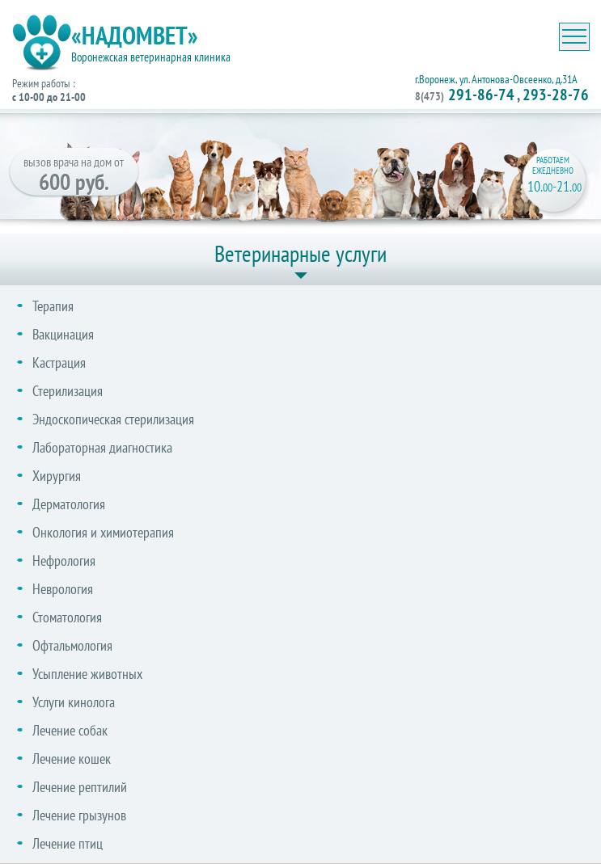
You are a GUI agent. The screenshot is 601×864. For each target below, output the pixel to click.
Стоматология (67, 617)
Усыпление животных (87, 673)
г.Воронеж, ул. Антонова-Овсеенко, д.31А (496, 79)
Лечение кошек (71, 758)
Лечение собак (70, 730)
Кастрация (59, 362)
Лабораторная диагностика (102, 447)
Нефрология (63, 560)
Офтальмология (72, 645)
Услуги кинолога (73, 702)
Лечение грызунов (79, 815)
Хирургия (56, 475)
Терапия (53, 306)
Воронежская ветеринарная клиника (151, 57)
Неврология (62, 589)
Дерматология (68, 504)
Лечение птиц (67, 843)
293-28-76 (556, 94)
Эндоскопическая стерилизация (113, 419)
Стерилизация (67, 390)
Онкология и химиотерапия (103, 532)
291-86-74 (464, 94)
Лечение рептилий (79, 787)
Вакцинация (63, 334)
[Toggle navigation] (574, 37)
